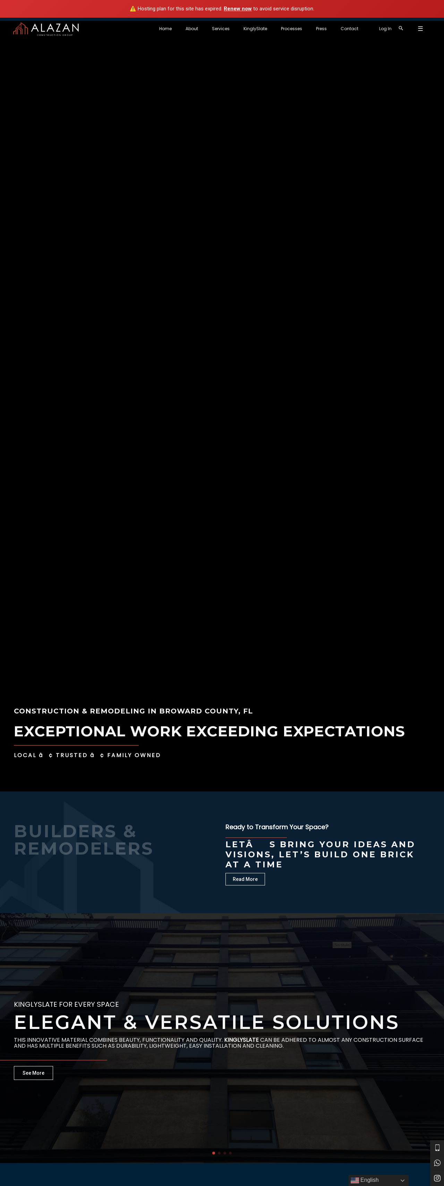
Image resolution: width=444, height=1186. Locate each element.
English (365, 1180)
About (236, 29)
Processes (319, 29)
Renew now (238, 9)
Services (259, 29)
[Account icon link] (399, 29)
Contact (366, 29)
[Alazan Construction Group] (46, 28)
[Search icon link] (415, 29)
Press (343, 29)
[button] (213, 1153)
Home (215, 29)
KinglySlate (288, 29)
